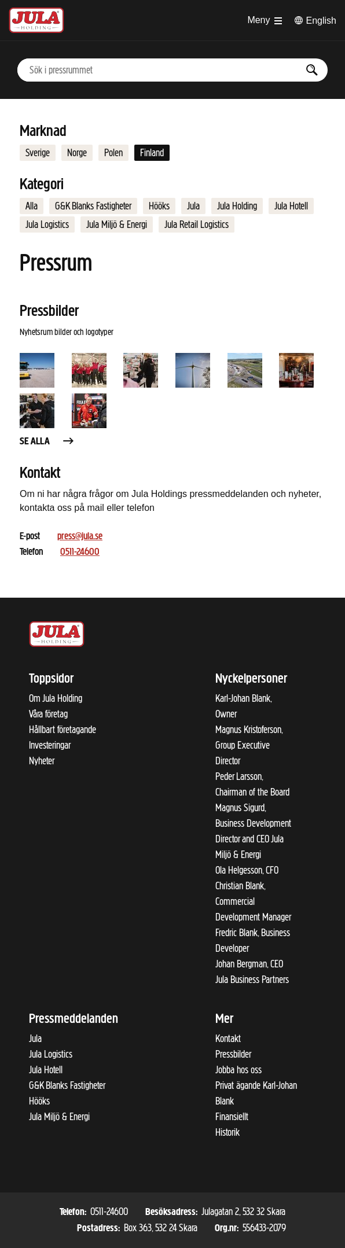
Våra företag (48, 714)
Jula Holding (237, 206)
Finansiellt (231, 1116)
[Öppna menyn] (264, 20)
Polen (113, 153)
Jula (193, 206)
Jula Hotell (291, 206)
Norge (77, 153)
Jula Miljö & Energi (116, 224)
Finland (152, 153)
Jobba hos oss (238, 1070)
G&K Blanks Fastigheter (93, 206)
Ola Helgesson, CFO (246, 870)
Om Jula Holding (55, 698)
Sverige (37, 153)
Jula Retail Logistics (196, 224)
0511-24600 (80, 552)
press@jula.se (79, 536)
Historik (227, 1132)
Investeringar (50, 745)
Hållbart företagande (62, 729)
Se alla (47, 441)
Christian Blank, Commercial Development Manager (253, 901)
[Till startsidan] (36, 20)
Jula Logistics (47, 224)
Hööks (159, 206)
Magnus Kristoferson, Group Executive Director (248, 745)
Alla (31, 206)
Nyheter (41, 761)
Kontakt (228, 1038)
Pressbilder (233, 1054)
